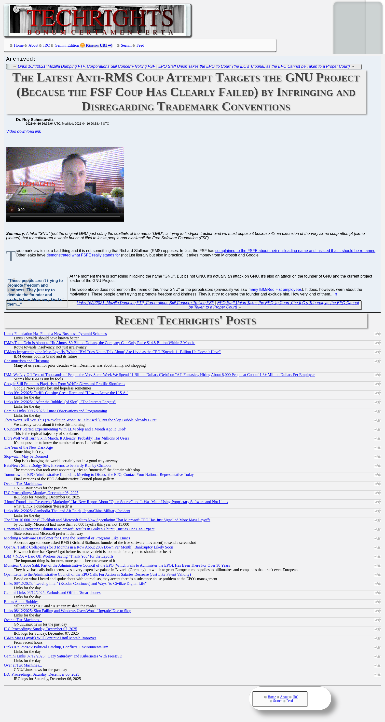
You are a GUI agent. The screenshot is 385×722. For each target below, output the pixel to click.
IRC (46, 45)
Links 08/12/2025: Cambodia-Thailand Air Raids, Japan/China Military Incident (67, 512)
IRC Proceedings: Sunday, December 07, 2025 (40, 630)
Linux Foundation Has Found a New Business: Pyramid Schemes (55, 335)
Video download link (23, 133)
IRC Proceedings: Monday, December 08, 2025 (41, 494)
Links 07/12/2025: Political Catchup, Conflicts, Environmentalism (56, 648)
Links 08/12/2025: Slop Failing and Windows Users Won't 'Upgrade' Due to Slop (67, 612)
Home (19, 45)
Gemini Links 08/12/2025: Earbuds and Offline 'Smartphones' (52, 594)
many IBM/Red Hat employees (275, 291)
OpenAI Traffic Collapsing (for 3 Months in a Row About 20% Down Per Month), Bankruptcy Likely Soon (88, 548)
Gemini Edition (67, 45)
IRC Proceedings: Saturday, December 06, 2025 (41, 675)
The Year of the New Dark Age (28, 448)
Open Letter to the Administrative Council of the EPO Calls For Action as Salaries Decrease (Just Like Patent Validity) (97, 576)
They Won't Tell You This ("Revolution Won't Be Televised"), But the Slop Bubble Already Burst (80, 421)
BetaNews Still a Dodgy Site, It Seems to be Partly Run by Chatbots (57, 467)
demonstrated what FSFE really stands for (83, 256)
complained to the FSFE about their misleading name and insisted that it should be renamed (295, 252)
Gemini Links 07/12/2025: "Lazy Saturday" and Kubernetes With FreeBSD (63, 657)
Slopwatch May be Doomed (26, 457)
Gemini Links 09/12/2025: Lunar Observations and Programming (55, 412)
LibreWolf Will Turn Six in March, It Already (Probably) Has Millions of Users (66, 439)
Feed (140, 45)
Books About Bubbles (21, 603)
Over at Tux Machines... (23, 485)
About (33, 45)
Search (126, 45)
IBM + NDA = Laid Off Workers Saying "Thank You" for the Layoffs (58, 557)
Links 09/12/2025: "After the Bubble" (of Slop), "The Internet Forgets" (60, 403)
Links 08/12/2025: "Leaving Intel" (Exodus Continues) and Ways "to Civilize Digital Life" (75, 585)
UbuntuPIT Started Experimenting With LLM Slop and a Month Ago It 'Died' (65, 430)
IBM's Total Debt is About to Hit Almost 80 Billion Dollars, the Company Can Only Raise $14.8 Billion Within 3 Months (99, 344)
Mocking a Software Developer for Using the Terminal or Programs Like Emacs (67, 539)
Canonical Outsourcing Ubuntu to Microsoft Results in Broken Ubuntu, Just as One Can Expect (79, 530)
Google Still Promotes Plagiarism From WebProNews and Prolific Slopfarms (64, 385)
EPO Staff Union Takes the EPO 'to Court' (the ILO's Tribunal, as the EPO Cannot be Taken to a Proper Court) (254, 68)
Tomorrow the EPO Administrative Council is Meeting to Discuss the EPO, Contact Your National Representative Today (99, 476)
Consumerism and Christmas (26, 362)
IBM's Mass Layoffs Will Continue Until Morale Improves (50, 639)
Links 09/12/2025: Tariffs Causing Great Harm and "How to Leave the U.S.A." (66, 394)
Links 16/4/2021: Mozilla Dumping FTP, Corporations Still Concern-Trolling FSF (86, 68)
